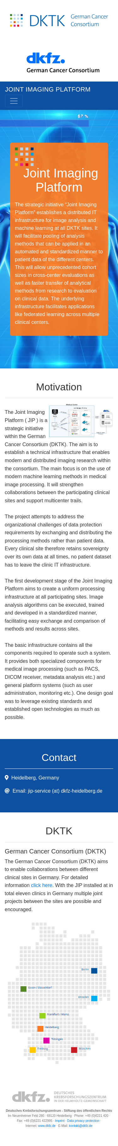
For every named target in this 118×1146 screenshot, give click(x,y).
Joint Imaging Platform (48, 89)
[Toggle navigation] (14, 101)
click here (42, 885)
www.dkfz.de (47, 1126)
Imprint (60, 1120)
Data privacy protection (83, 1120)
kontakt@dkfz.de (81, 1126)
